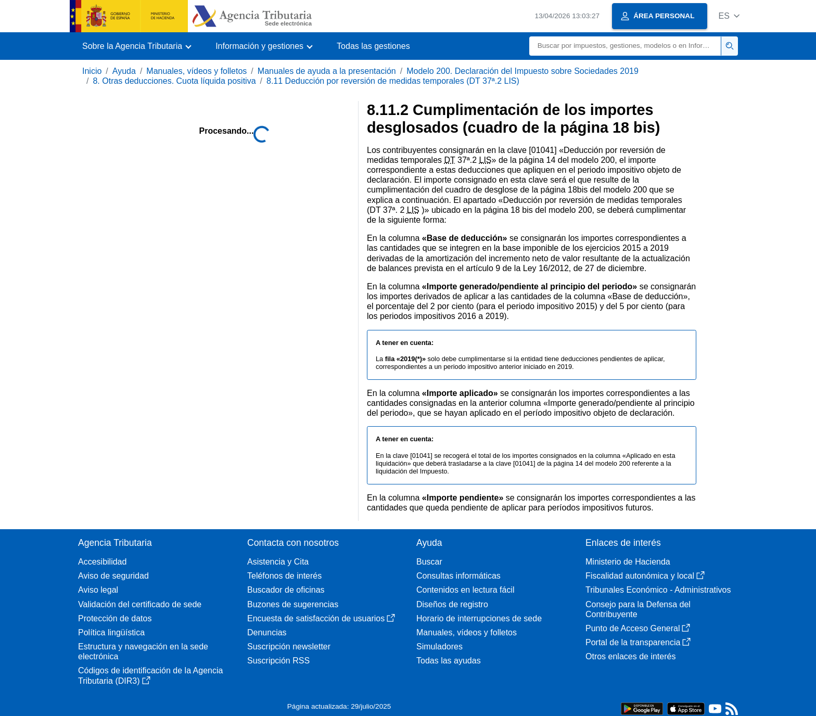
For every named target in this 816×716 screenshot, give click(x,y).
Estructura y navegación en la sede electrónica (143, 651)
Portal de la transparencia (638, 642)
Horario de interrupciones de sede (479, 618)
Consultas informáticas (458, 575)
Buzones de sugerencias (292, 604)
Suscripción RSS (278, 660)
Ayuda (124, 71)
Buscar (429, 561)
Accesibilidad (102, 561)
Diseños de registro (452, 604)
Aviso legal (98, 589)
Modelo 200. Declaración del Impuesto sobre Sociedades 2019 (522, 71)
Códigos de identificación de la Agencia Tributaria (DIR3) (150, 675)
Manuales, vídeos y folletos (196, 71)
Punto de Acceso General (637, 628)
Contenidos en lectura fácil (465, 589)
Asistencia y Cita (278, 561)
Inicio (91, 71)
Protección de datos (114, 618)
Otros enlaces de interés (630, 656)
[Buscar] (625, 46)
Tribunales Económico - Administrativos (658, 589)
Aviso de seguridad (113, 575)
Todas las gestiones (373, 46)
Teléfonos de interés (284, 575)
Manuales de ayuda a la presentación (327, 71)
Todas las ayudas (448, 660)
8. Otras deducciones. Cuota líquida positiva (174, 80)
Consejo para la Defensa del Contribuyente (638, 609)
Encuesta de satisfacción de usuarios (321, 618)
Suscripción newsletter (288, 646)
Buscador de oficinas (286, 589)
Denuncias (267, 632)
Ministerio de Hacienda (627, 561)
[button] (728, 16)
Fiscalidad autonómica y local (645, 575)
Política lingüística (111, 632)
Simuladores (439, 646)
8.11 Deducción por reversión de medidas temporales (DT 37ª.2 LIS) (392, 80)
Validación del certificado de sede (139, 604)
